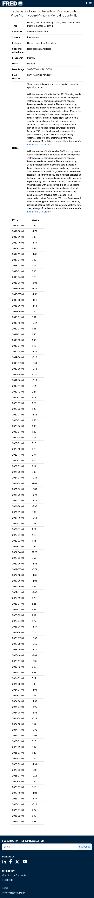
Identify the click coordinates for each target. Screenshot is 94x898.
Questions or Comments (14, 875)
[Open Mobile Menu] (90, 4)
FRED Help (7, 880)
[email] (40, 847)
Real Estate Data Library (38, 144)
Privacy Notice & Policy (13, 892)
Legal (5, 888)
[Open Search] (86, 4)
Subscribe (84, 846)
